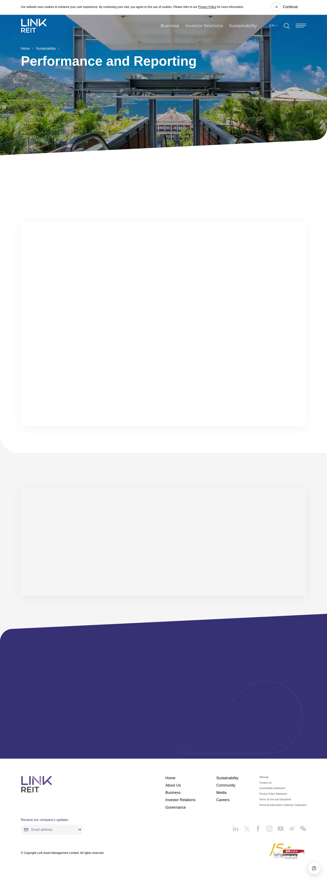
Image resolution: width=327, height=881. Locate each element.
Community (225, 785)
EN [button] (271, 28)
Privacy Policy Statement (273, 794)
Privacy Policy (207, 7)
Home (25, 48)
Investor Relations (204, 27)
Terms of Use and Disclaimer (275, 799)
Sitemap (263, 777)
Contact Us (265, 783)
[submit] (79, 830)
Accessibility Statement (272, 788)
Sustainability (243, 27)
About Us (173, 785)
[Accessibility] (312, 866)
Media (221, 793)
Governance (175, 808)
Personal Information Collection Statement (282, 805)
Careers (223, 800)
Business (170, 27)
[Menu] (301, 28)
